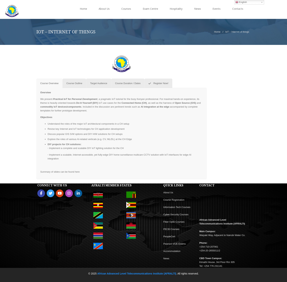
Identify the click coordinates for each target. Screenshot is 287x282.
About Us (168, 192)
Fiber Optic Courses (173, 221)
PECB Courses (171, 229)
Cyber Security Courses (175, 214)
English (241, 2)
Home (217, 31)
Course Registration (173, 199)
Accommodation (171, 251)
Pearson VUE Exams (174, 243)
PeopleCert (169, 236)
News (166, 258)
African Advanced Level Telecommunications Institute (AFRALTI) (136, 273)
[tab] (49, 83)
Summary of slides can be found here (60, 171)
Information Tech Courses (176, 207)
